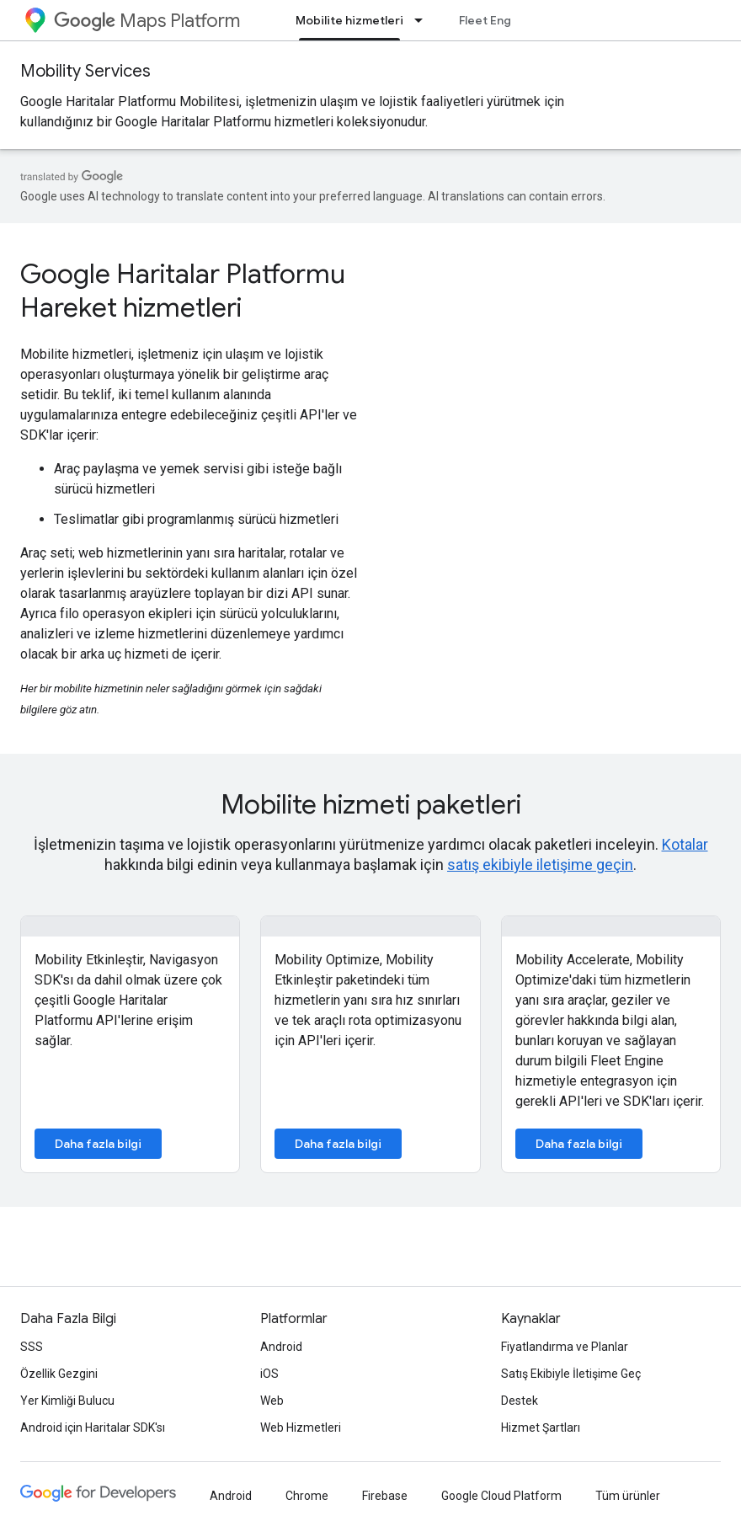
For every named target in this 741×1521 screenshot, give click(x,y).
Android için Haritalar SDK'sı (92, 1427)
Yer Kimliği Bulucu (67, 1400)
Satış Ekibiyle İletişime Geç (571, 1373)
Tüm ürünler (627, 1495)
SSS (31, 1346)
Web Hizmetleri (300, 1427)
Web (272, 1400)
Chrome (306, 1495)
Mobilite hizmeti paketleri (371, 804)
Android (281, 1346)
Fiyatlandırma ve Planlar (564, 1346)
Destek (519, 1400)
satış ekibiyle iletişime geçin (540, 864)
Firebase (385, 1495)
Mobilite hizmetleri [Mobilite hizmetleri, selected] (349, 20)
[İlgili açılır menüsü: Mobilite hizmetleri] (423, 20)
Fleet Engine (494, 20)
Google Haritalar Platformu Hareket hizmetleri (182, 290)
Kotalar (685, 844)
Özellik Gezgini (59, 1373)
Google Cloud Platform (501, 1495)
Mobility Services (85, 71)
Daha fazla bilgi (98, 1143)
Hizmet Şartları (540, 1427)
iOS (269, 1373)
